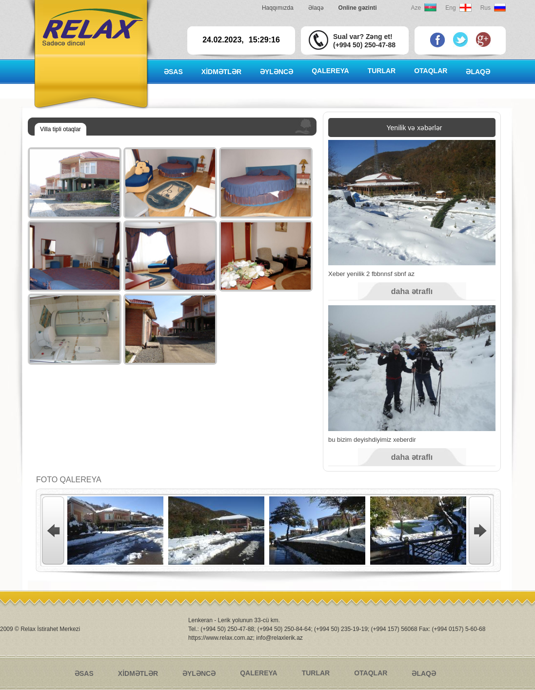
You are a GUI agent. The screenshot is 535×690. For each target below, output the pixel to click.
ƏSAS (173, 72)
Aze (416, 7)
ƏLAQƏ (478, 72)
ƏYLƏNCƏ (276, 72)
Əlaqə (316, 7)
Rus (485, 7)
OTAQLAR (430, 71)
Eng (450, 7)
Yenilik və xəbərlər (414, 128)
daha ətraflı (412, 291)
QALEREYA (330, 71)
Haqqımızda (278, 7)
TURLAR (382, 71)
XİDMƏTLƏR (221, 72)
